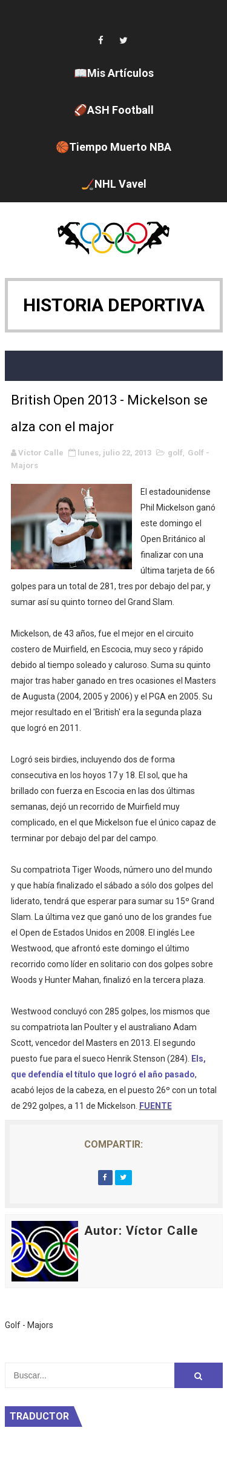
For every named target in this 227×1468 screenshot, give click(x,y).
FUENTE (155, 1106)
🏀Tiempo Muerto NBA (113, 147)
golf (175, 452)
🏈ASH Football (114, 110)
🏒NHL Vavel (113, 183)
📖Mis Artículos (114, 73)
